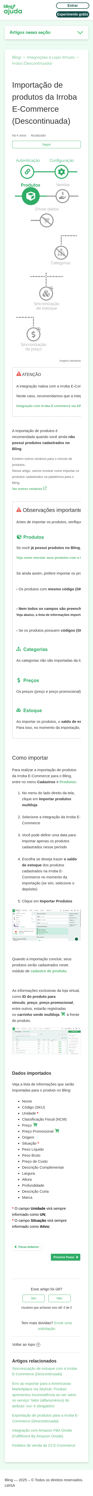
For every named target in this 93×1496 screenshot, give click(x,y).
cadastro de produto (48, 971)
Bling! (16, 57)
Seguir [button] (46, 144)
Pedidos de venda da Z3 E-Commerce (43, 1445)
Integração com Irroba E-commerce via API (49, 406)
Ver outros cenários (29, 489)
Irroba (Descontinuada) (32, 63)
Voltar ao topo (26, 1344)
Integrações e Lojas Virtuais (51, 57)
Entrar (72, 6)
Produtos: (68, 782)
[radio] (33, 1298)
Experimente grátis (72, 14)
